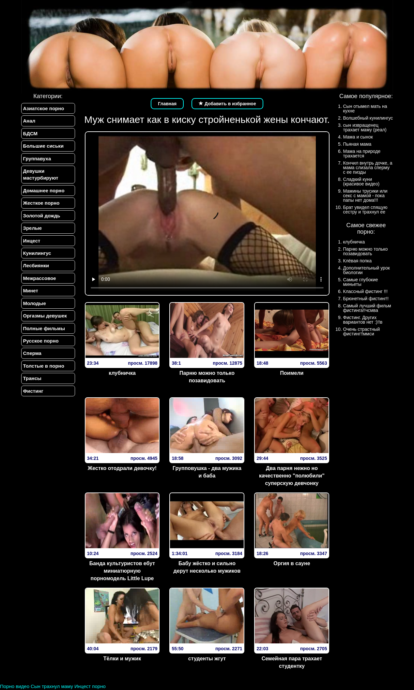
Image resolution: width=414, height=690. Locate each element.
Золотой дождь (41, 215)
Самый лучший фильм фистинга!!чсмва (367, 308)
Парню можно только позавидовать (207, 376)
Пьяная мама (357, 144)
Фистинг (33, 391)
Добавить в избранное (227, 103)
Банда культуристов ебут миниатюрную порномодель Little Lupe (122, 571)
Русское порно (41, 341)
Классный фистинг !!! (365, 291)
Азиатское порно (43, 108)
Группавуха (37, 158)
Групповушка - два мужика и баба (207, 471)
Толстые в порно (43, 366)
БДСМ (30, 133)
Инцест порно (90, 686)
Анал (29, 121)
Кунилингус (37, 253)
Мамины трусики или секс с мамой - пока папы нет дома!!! (365, 195)
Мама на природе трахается (362, 153)
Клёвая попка (357, 260)
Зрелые (32, 228)
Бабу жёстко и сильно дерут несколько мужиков (207, 567)
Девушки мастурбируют (40, 174)
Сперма (32, 353)
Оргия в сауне (291, 563)
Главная (167, 103)
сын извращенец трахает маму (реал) (365, 127)
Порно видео (14, 686)
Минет (30, 290)
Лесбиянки (36, 265)
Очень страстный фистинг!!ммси (361, 331)
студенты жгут (207, 658)
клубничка (122, 373)
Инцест (31, 240)
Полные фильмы (44, 328)
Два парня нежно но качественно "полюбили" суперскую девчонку (292, 475)
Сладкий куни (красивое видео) (361, 181)
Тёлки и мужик (122, 658)
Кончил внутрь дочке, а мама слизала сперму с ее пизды (367, 167)
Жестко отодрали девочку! (122, 468)
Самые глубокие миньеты (360, 281)
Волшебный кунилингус (368, 118)
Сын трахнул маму (52, 686)
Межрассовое (39, 278)
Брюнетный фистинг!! (366, 298)
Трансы (32, 378)
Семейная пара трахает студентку (292, 662)
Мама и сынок (358, 137)
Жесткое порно (41, 203)
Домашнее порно (44, 190)
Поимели (292, 373)
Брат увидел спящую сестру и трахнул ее (365, 209)
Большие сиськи (43, 146)
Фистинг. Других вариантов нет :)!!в (363, 319)
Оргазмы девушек (45, 315)
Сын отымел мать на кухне (365, 108)
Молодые (34, 303)
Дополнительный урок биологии (366, 270)
